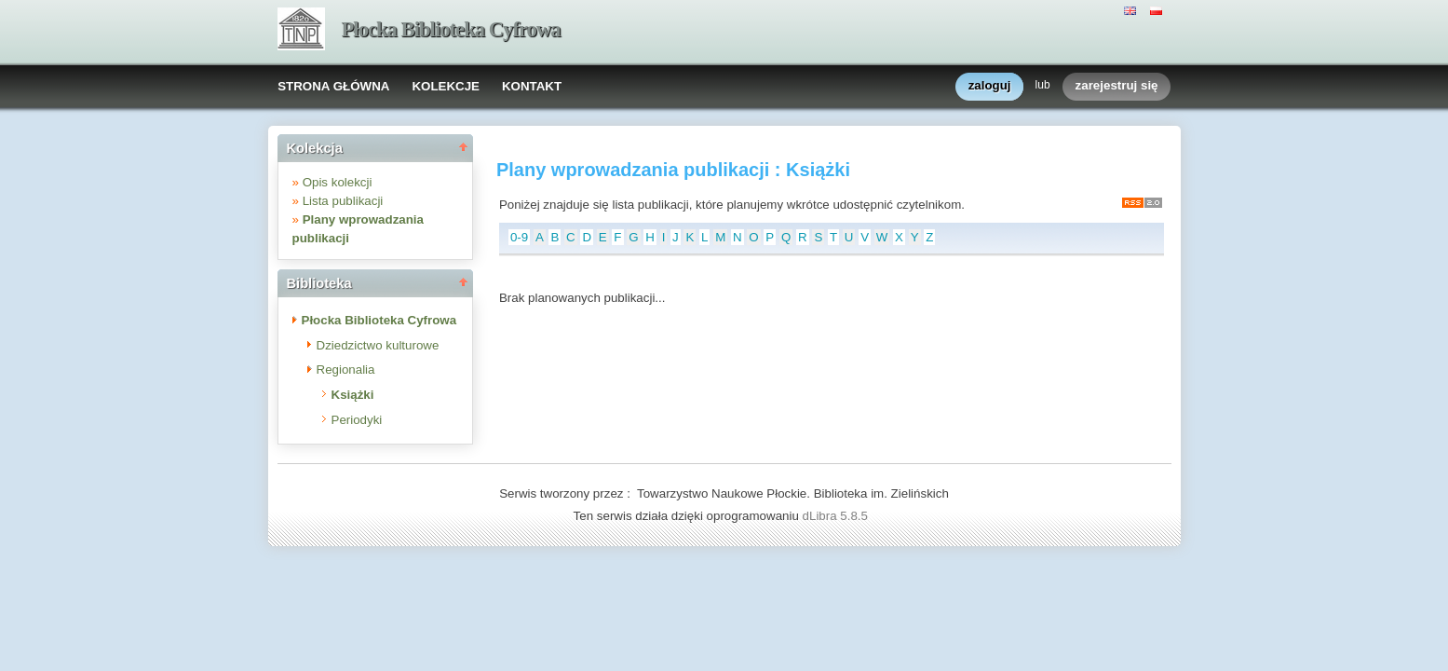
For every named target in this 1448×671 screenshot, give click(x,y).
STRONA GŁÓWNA (333, 86)
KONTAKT (532, 86)
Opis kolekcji (337, 182)
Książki (353, 395)
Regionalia (346, 370)
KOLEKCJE (446, 86)
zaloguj (989, 86)
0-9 (519, 237)
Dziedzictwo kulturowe (378, 345)
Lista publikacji (343, 201)
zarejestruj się (1117, 86)
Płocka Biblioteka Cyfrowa (451, 29)
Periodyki (357, 420)
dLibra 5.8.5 (837, 516)
